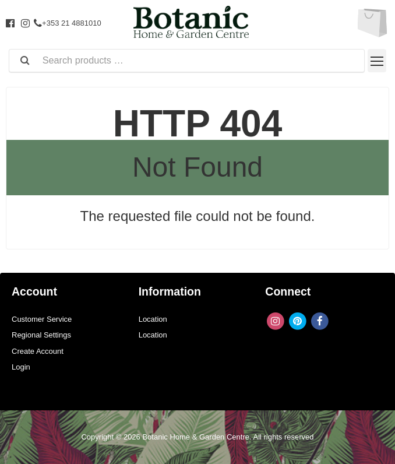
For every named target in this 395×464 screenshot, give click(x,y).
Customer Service (42, 319)
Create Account (38, 351)
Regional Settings (41, 335)
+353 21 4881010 (67, 23)
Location (153, 319)
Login (21, 367)
